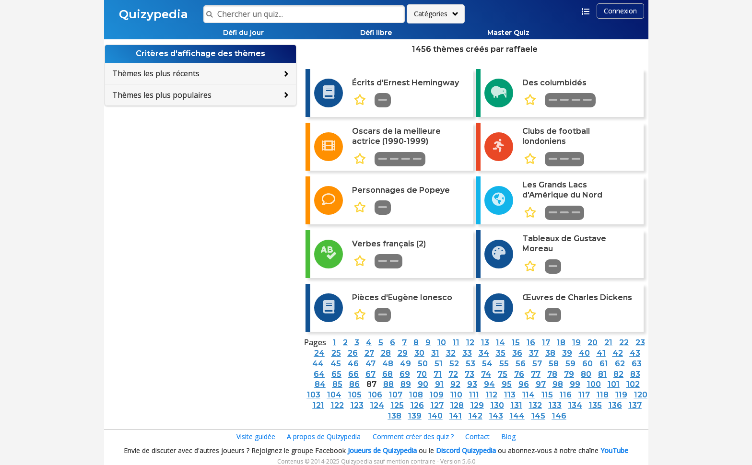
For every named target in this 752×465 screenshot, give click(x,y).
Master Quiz (508, 32)
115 (547, 394)
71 (438, 374)
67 (370, 374)
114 (528, 394)
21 (608, 342)
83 (635, 374)
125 (397, 405)
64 (319, 374)
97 (541, 384)
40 (584, 353)
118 (603, 394)
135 (595, 405)
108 (416, 394)
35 (500, 353)
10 (441, 342)
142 (475, 415)
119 (621, 394)
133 (555, 405)
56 (521, 363)
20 (593, 342)
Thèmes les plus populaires (162, 95)
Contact (477, 436)
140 (435, 415)
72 (453, 374)
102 (633, 384)
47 (370, 363)
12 (470, 342)
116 (566, 394)
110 (456, 394)
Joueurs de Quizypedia (382, 450)
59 (570, 363)
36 (517, 353)
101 (614, 384)
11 (456, 342)
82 (618, 374)
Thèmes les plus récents (156, 73)
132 (535, 405)
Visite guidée (255, 436)
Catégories (430, 13)
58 (554, 363)
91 (439, 384)
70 (422, 374)
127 (437, 405)
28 (386, 353)
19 (576, 342)
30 (419, 353)
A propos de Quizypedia (324, 436)
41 (601, 353)
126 (417, 405)
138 (394, 415)
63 (637, 363)
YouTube (614, 450)
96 (523, 384)
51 (439, 363)
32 (451, 353)
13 (485, 342)
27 (369, 353)
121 (318, 405)
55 (504, 363)
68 (387, 374)
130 (497, 405)
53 (470, 363)
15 (516, 342)
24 (319, 353)
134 (575, 405)
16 (531, 342)
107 (395, 394)
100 (594, 384)
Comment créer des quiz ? (413, 436)
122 (337, 405)
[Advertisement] (200, 175)
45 (335, 363)
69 (405, 374)
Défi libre (376, 32)
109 (437, 394)
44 (318, 363)
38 (550, 353)
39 (567, 353)
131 (516, 405)
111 (474, 394)
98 (557, 384)
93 (472, 384)
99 (575, 384)
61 (603, 363)
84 (320, 384)
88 (388, 384)
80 (586, 374)
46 (353, 363)
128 (457, 405)
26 (353, 353)
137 (635, 405)
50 (423, 363)
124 (377, 405)
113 (510, 394)
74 (486, 374)
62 (620, 363)
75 (502, 374)
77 (535, 374)
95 (507, 384)
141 (455, 415)
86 (354, 384)
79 (569, 374)
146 (559, 415)
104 (334, 394)
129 (477, 405)
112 (491, 394)
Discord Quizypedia (466, 450)
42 (617, 353)
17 (546, 342)
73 (469, 374)
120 (640, 394)
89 (405, 384)
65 (336, 374)
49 (405, 363)
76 (519, 374)
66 (353, 374)
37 (534, 353)
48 (387, 363)
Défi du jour (243, 32)
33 (467, 353)
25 (336, 353)
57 (537, 363)
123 (357, 405)
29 (403, 353)
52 (454, 363)
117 (584, 394)
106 (375, 394)
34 (484, 353)
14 (500, 342)
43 (635, 353)
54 (487, 363)
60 (587, 363)
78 (552, 374)
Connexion (620, 10)
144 (517, 415)
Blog (508, 436)
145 (538, 415)
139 (415, 415)
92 (455, 384)
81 (602, 374)
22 (624, 342)
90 (423, 384)
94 (489, 384)
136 (615, 405)
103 (313, 394)
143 (496, 415)
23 (640, 342)
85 (337, 384)
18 (561, 342)
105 (355, 394)
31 (435, 353)
